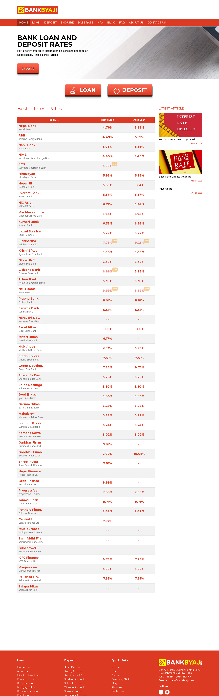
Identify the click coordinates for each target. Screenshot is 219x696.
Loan (36, 22)
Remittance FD (73, 675)
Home (23, 22)
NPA (100, 22)
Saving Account (73, 671)
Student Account (74, 679)
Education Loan (26, 679)
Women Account (74, 687)
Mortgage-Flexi (26, 687)
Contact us (157, 22)
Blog (111, 22)
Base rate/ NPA (120, 679)
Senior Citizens (72, 691)
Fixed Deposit (72, 667)
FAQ (122, 22)
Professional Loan (27, 691)
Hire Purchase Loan (28, 675)
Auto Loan (23, 671)
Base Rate (85, 22)
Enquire (67, 22)
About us (136, 22)
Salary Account (73, 683)
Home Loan (24, 667)
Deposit (50, 22)
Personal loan (25, 683)
